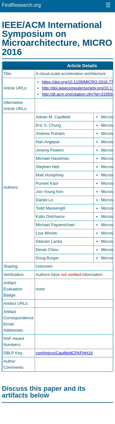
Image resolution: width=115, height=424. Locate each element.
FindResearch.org (21, 5)
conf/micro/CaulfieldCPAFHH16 (64, 353)
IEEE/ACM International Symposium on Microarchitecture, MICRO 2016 (57, 38)
